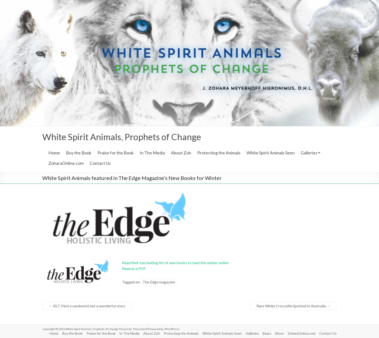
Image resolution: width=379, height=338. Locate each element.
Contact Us (100, 163)
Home (54, 152)
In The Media (152, 152)
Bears (267, 333)
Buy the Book (78, 152)
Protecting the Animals (219, 152)
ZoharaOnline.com (66, 163)
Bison (279, 333)
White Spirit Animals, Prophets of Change (121, 136)
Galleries (309, 152)
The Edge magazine (159, 282)
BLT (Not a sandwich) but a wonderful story (87, 306)
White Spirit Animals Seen (271, 152)
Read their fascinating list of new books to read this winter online (175, 262)
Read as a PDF (134, 268)
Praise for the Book (115, 152)
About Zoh (181, 152)
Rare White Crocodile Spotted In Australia (293, 306)
